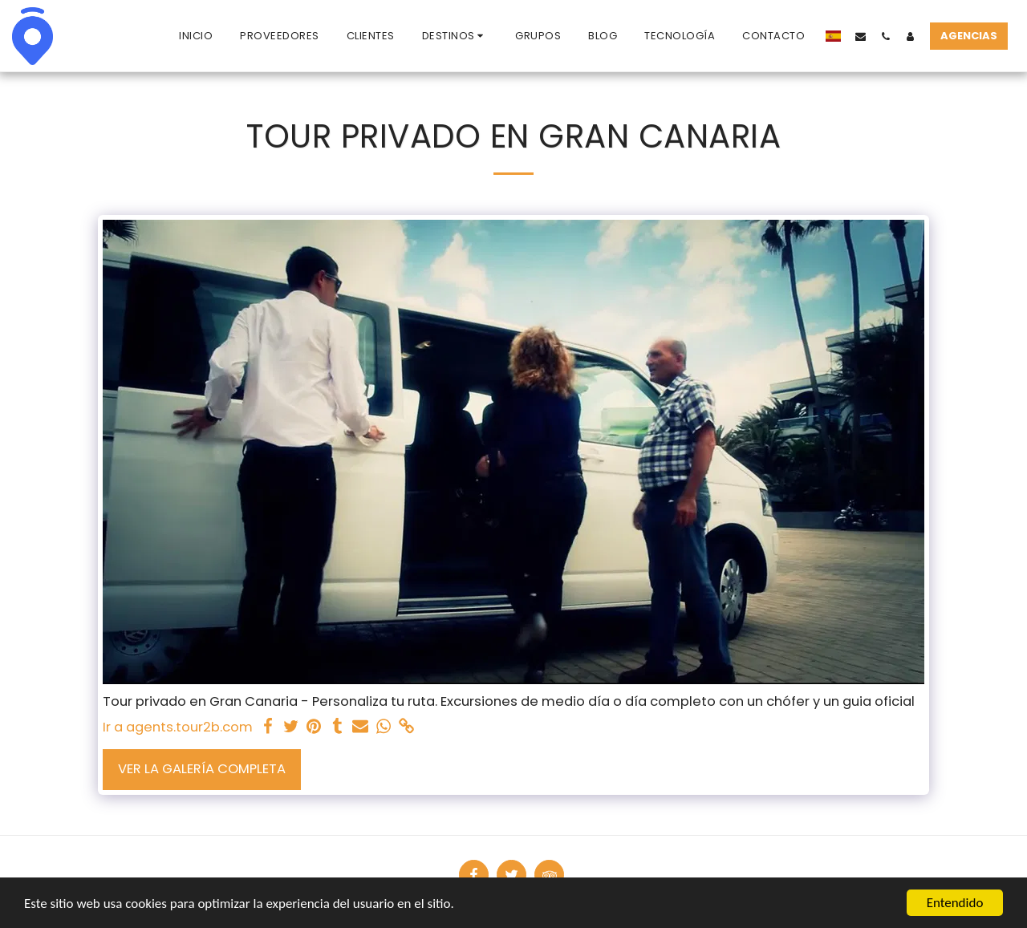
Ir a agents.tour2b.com (178, 727)
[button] (455, 36)
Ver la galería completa (202, 769)
